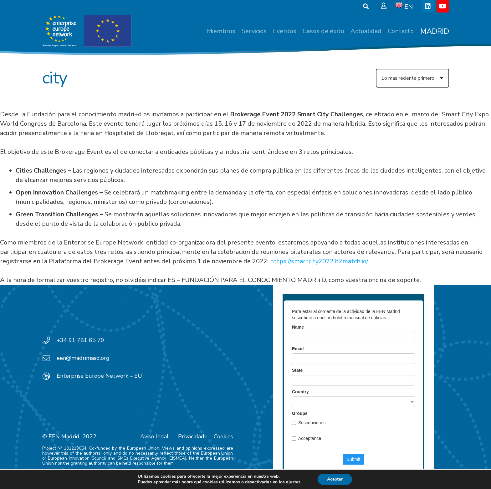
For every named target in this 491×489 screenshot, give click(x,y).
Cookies (223, 436)
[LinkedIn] (428, 6)
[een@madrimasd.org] (49, 358)
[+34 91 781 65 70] (49, 340)
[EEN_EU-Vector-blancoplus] (87, 31)
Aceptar (335, 479)
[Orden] (412, 78)
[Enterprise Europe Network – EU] (49, 376)
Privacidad (191, 436)
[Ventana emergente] (383, 6)
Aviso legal (154, 436)
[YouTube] (443, 6)
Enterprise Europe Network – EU (99, 376)
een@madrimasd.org (83, 358)
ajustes (293, 482)
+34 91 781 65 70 (80, 340)
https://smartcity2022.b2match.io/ (319, 261)
